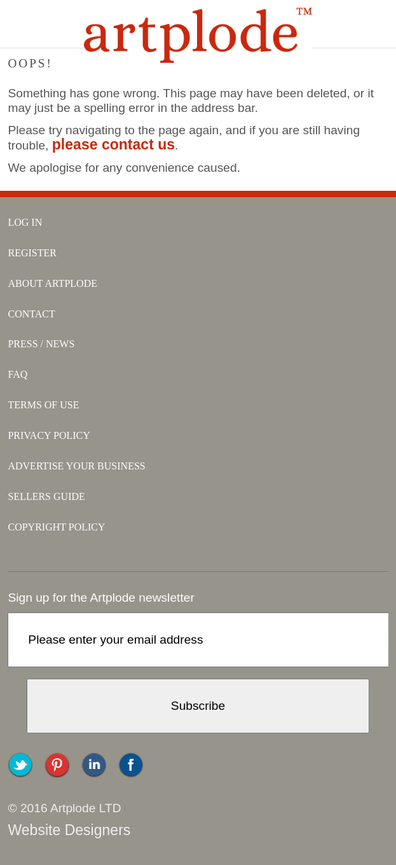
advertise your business (76, 465)
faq (17, 374)
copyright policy (56, 527)
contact (31, 313)
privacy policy (49, 435)
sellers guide (46, 496)
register (32, 252)
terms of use (43, 404)
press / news (41, 343)
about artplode (52, 283)
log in (25, 222)
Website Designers (69, 830)
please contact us (113, 144)
